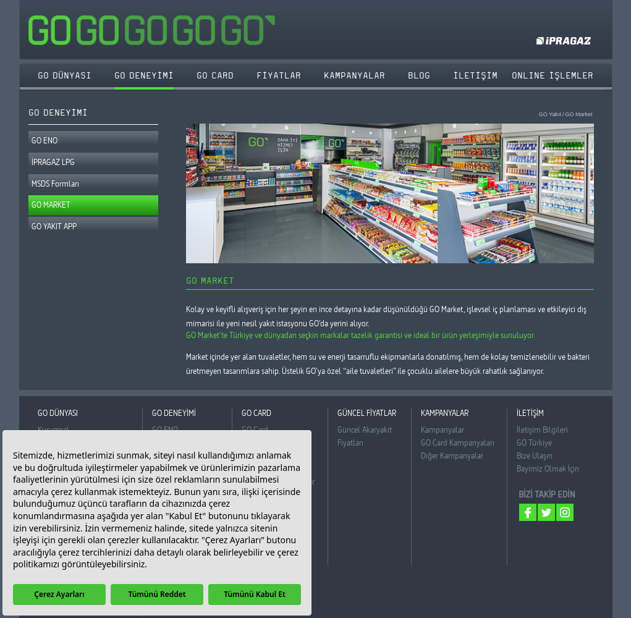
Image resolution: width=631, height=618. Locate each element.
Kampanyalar (442, 429)
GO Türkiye (534, 442)
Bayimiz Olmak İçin (548, 468)
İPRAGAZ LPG (53, 161)
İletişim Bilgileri (542, 429)
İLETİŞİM (475, 75)
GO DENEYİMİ (144, 75)
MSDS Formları (55, 183)
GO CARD (215, 75)
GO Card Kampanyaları (457, 442)
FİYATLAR (278, 75)
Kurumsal (53, 429)
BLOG (419, 75)
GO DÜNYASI (64, 75)
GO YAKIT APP (54, 226)
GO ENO (44, 140)
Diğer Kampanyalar (452, 455)
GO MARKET (51, 204)
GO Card (255, 429)
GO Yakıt (550, 114)
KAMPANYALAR (354, 75)
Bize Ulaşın (535, 455)
